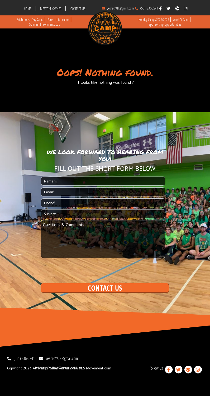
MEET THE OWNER (51, 8)
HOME (27, 8)
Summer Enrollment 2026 (44, 24)
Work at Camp (181, 19)
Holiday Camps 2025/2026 (153, 19)
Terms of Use (70, 368)
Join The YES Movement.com (88, 368)
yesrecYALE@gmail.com (118, 8)
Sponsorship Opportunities (164, 24)
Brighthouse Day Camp (30, 19)
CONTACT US (78, 8)
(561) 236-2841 (146, 8)
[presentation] (77, 270)
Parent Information (59, 19)
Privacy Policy (46, 368)
